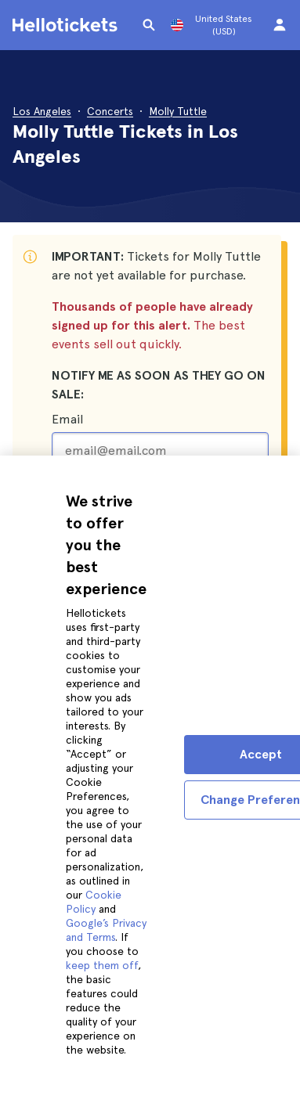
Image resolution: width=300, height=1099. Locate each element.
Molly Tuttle (178, 111)
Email (67, 419)
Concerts (110, 111)
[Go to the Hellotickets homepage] (67, 25)
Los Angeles (42, 111)
